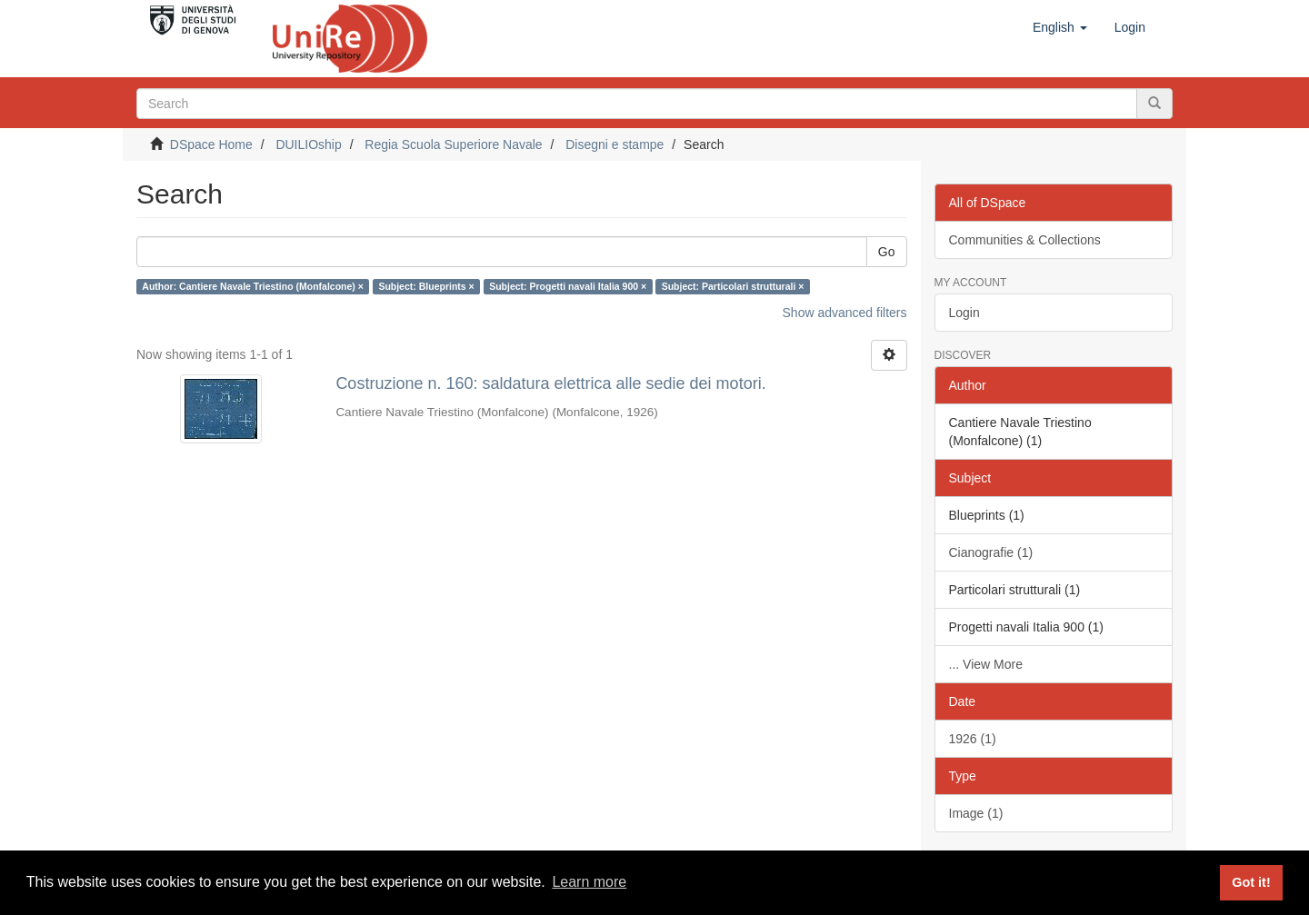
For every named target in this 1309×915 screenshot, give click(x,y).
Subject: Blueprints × (426, 286)
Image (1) (976, 813)
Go (886, 251)
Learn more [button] (589, 882)
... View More (986, 664)
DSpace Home (211, 144)
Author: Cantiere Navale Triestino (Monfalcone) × (253, 286)
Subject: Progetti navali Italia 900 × (567, 286)
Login (964, 312)
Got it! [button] (1251, 882)
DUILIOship (308, 144)
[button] (1060, 27)
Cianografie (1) (991, 552)
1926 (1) (972, 738)
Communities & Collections (1025, 240)
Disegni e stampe (614, 144)
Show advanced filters (845, 312)
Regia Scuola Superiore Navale (453, 144)
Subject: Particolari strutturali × (733, 286)
